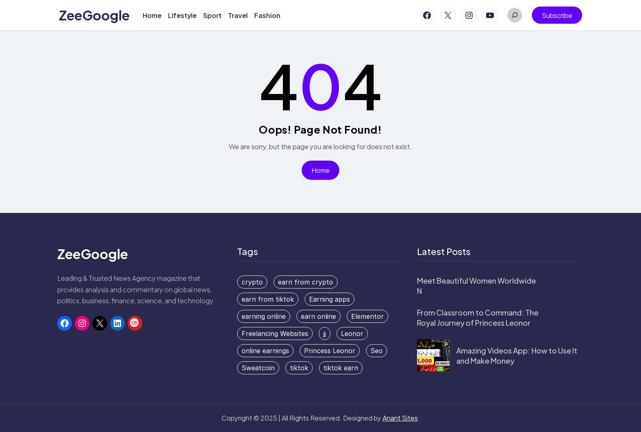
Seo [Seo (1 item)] (376, 351)
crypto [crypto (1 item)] (252, 282)
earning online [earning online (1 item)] (264, 316)
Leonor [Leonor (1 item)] (352, 333)
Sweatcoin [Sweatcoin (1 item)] (258, 368)
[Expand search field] (514, 15)
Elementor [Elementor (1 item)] (367, 316)
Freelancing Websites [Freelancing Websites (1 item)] (275, 333)
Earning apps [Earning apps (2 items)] (329, 299)
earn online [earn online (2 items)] (318, 316)
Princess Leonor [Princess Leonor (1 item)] (329, 351)
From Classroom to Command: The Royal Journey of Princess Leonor (477, 317)
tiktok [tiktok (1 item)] (299, 368)
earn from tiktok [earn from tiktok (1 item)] (268, 299)
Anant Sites (400, 418)
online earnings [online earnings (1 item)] (265, 351)
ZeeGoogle (94, 15)
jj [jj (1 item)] (324, 333)
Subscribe (557, 15)
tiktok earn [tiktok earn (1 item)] (340, 368)
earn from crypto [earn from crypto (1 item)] (305, 282)
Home (321, 170)
